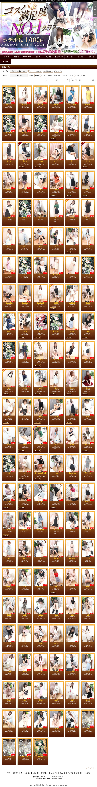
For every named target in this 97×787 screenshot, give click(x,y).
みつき (41, 615)
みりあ (72, 671)
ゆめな (41, 728)
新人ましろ (88, 359)
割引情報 (48, 57)
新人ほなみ (56, 274)
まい (24, 274)
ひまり (88, 558)
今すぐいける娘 (27, 57)
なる (56, 218)
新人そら (88, 501)
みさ (24, 246)
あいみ (25, 161)
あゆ (9, 416)
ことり (56, 700)
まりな (56, 671)
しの (9, 274)
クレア (25, 218)
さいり (41, 558)
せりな (88, 274)
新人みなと (24, 756)
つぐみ (88, 246)
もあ (9, 473)
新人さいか (56, 331)
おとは (9, 359)
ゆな (9, 558)
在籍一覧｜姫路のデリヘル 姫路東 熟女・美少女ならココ (48, 28)
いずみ (25, 388)
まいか (25, 558)
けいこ (72, 218)
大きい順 (64, 75)
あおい (88, 416)
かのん (41, 161)
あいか (72, 586)
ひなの (9, 756)
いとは (9, 643)
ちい (56, 132)
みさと (41, 444)
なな (56, 501)
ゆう (72, 416)
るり (40, 643)
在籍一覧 (91, 57)
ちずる (9, 615)
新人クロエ (88, 473)
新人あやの (72, 104)
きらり (41, 218)
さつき (88, 700)
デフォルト (18, 75)
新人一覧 (69, 57)
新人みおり (9, 132)
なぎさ (41, 416)
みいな (56, 161)
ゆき (40, 246)
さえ (9, 388)
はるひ (72, 501)
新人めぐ (25, 303)
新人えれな (9, 104)
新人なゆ (72, 303)
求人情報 (5, 61)
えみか (41, 189)
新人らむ (56, 104)
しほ (72, 274)
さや (88, 728)
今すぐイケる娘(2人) (35, 71)
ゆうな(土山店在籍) (41, 473)
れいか (25, 473)
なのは (88, 303)
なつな (88, 388)
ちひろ (72, 444)
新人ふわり (40, 586)
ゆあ (72, 359)
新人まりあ (72, 473)
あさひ (9, 161)
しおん (88, 671)
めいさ (25, 671)
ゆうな (41, 359)
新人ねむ (9, 189)
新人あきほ (9, 303)
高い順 (43, 75)
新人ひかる (40, 303)
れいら (72, 530)
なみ (24, 416)
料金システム (59, 57)
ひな (72, 246)
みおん (9, 700)
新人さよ (56, 359)
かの (88, 615)
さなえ (56, 473)
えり (56, 444)
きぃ (56, 728)
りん (72, 189)
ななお (9, 444)
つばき (25, 331)
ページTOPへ (92, 768)
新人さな (40, 501)
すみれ (9, 331)
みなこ (72, 132)
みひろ (88, 189)
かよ (24, 189)
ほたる (9, 671)
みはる (72, 728)
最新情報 (16, 57)
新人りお (56, 530)
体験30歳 (40, 756)
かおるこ (9, 586)
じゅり (72, 388)
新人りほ (88, 104)
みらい (56, 586)
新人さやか (88, 530)
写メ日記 (80, 57)
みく (40, 274)
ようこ (9, 246)
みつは (41, 671)
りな (9, 728)
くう (24, 501)
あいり (88, 586)
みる (72, 643)
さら (56, 416)
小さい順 (57, 75)
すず (56, 246)
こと (24, 728)
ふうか (56, 643)
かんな (88, 218)
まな (24, 643)
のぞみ (41, 700)
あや (72, 161)
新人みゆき (72, 558)
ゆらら (9, 501)
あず (40, 388)
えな (24, 615)
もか (56, 615)
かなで (72, 331)
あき (56, 388)
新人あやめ (40, 530)
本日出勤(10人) (47, 71)
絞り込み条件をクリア (18, 71)
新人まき (40, 104)
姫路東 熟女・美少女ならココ (46, 785)
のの (24, 586)
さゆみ (88, 331)
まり (24, 700)
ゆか (88, 132)
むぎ (72, 700)
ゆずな (56, 303)
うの (72, 615)
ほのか (25, 444)
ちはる (25, 359)
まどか (9, 530)
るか (9, 218)
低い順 (37, 75)
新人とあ (25, 132)
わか (88, 643)
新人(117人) (58, 71)
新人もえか (24, 530)
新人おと (25, 104)
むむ (40, 331)
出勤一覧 (37, 57)
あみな (56, 189)
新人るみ (56, 558)
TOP (5, 57)
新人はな (40, 132)
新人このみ (88, 444)
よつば (88, 161)
